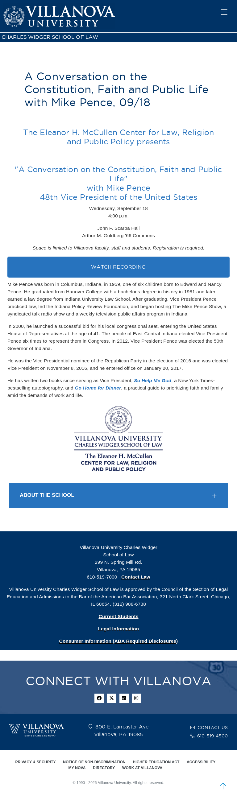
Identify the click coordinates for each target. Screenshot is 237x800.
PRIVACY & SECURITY (35, 762)
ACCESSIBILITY (201, 762)
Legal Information (118, 628)
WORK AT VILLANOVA (142, 768)
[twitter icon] (111, 698)
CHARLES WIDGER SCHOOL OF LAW (50, 37)
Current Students (118, 616)
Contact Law (135, 576)
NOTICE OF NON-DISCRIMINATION (94, 762)
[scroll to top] (223, 786)
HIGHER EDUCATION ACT (156, 762)
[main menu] (224, 13)
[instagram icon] (136, 698)
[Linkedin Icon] (124, 698)
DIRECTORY (104, 768)
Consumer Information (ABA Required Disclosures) (118, 641)
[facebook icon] (99, 698)
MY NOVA (77, 768)
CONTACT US (213, 727)
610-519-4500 (212, 735)
